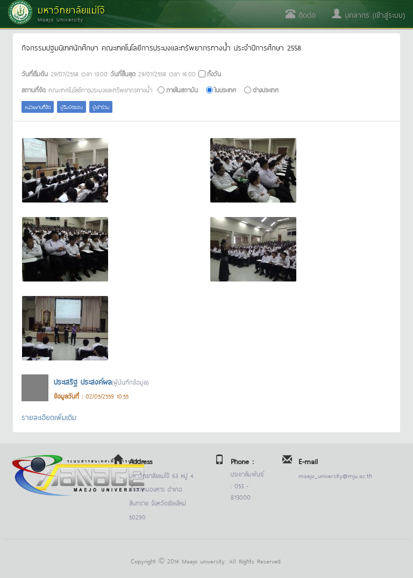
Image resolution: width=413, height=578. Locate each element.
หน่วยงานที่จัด (38, 107)
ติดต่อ (301, 14)
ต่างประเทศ (266, 89)
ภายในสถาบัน (182, 89)
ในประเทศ (225, 89)
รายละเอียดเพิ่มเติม (49, 416)
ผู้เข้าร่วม (100, 107)
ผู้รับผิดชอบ (71, 107)
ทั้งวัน (214, 73)
